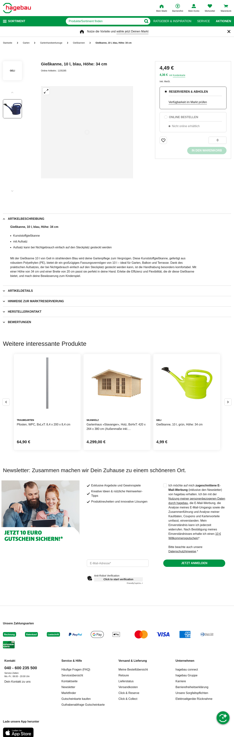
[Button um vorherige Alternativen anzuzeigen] (6, 402)
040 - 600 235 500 (20, 668)
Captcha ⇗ (135, 583)
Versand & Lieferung (132, 660)
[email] (118, 563)
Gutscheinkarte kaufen (76, 698)
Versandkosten (128, 687)
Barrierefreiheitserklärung (192, 687)
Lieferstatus (126, 681)
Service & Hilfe (71, 660)
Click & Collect (127, 698)
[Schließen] (229, 31)
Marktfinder (68, 693)
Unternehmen (185, 660)
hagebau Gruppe (186, 675)
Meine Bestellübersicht (133, 669)
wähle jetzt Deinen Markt (132, 31)
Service (203, 21)
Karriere (181, 681)
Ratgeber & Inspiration (172, 21)
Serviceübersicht (72, 675)
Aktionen (223, 21)
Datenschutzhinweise (182, 551)
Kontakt (9, 660)
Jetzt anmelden (194, 563)
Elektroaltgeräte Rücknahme (194, 698)
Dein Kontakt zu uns (17, 681)
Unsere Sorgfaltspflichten (192, 693)
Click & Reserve (128, 693)
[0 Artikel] (217, 140)
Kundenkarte (179, 75)
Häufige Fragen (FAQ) (75, 669)
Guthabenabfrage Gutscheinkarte (83, 704)
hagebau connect (187, 669)
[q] (104, 21)
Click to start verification (118, 579)
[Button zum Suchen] (146, 21)
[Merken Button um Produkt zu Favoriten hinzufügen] (163, 140)
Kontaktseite (69, 681)
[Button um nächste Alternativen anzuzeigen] (228, 402)
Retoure (123, 675)
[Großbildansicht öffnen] (87, 132)
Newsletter (68, 687)
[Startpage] (17, 8)
